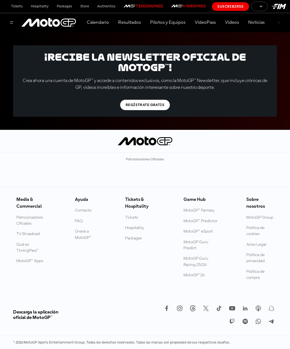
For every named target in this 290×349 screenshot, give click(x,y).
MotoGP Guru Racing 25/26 (196, 261)
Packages (64, 6)
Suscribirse (230, 6)
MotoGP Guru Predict (196, 245)
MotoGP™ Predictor (200, 221)
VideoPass (205, 22)
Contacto (83, 210)
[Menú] (11, 23)
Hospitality (40, 6)
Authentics (106, 6)
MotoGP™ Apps (29, 261)
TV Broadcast (28, 234)
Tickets (17, 6)
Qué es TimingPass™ (27, 247)
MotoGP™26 (194, 275)
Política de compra (255, 274)
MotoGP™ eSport (198, 231)
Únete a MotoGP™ (83, 234)
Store (84, 6)
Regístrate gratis (145, 105)
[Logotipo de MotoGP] (49, 22)
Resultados (129, 22)
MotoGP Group (259, 217)
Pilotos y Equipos (167, 22)
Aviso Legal (256, 244)
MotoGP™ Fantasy (199, 210)
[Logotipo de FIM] (278, 6)
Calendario (98, 22)
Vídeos (232, 22)
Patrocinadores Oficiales (29, 220)
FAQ (79, 221)
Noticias (256, 22)
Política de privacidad (255, 258)
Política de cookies (255, 231)
